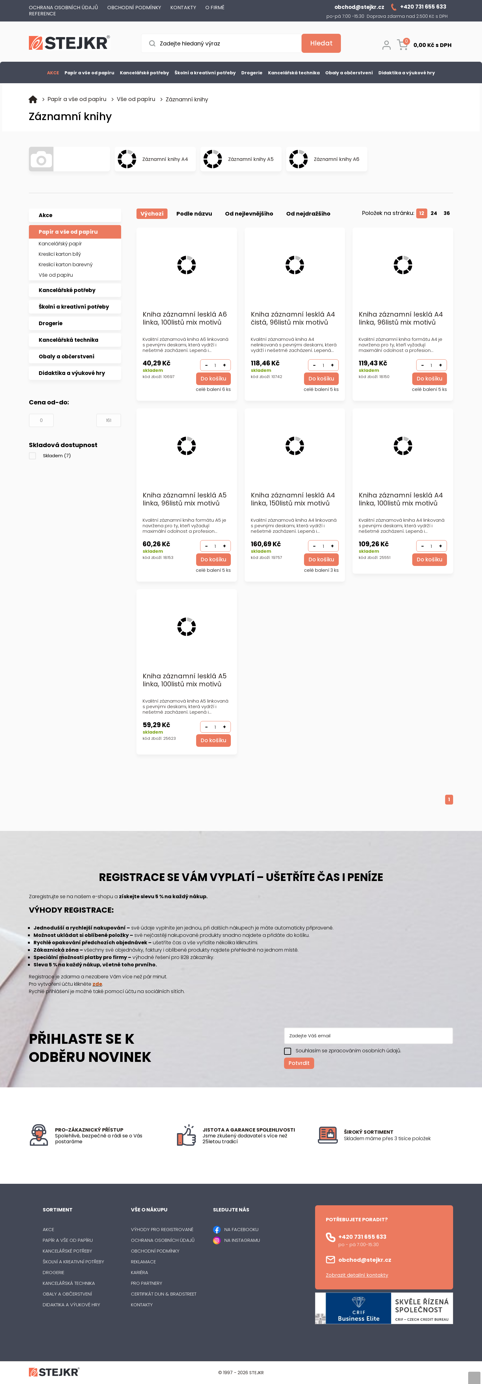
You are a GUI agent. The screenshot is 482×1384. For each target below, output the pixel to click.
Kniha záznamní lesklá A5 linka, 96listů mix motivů (185, 499)
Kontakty (142, 1304)
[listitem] (398, 1138)
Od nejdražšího (308, 213)
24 (434, 213)
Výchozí (152, 213)
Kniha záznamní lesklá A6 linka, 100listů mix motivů (185, 318)
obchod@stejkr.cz (364, 1260)
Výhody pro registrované (162, 1229)
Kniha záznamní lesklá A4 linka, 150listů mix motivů (293, 499)
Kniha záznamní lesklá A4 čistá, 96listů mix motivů (293, 318)
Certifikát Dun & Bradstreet (163, 1294)
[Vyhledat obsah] (321, 43)
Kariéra (139, 1272)
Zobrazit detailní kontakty (357, 1275)
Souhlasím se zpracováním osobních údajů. (348, 1050)
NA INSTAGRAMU (242, 1240)
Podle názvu (194, 213)
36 (447, 213)
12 (421, 213)
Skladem (57, 455)
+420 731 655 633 (362, 1237)
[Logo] (69, 43)
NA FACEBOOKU (241, 1229)
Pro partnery (146, 1283)
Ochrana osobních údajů (163, 1240)
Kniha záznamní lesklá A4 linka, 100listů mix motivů (401, 499)
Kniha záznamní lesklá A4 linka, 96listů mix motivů (401, 318)
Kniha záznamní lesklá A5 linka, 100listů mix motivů (185, 680)
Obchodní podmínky (155, 1251)
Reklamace (143, 1261)
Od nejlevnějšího (249, 213)
